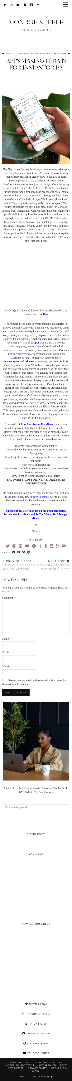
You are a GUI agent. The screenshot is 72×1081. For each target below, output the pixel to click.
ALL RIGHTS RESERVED (52, 1062)
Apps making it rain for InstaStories (36, 64)
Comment (8, 597)
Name (6, 638)
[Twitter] (4, 5)
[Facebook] (25, 5)
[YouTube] (18, 5)
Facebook (36, 1033)
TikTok (36, 1023)
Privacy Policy (37, 1068)
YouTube (36, 1053)
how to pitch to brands (37, 496)
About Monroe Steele (20, 1065)
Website (6, 666)
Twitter (36, 1004)
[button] (66, 5)
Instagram (36, 1014)
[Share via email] (13, 552)
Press (64, 1065)
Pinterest (36, 1043)
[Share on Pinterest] (28, 552)
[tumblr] (46, 546)
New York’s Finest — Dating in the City (53, 565)
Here (45, 314)
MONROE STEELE (36, 22)
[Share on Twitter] (23, 552)
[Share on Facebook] (18, 552)
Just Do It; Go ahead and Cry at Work (19, 565)
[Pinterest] (20, 546)
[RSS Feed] (38, 5)
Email (6, 652)
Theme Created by (36, 1076)
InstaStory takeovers (18, 354)
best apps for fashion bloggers (45, 53)
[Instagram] (11, 5)
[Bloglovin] (40, 546)
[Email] (64, 546)
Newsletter (16, 1068)
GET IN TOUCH (47, 1065)
